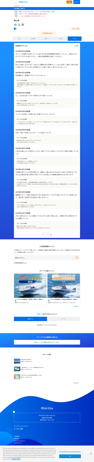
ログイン (76, 2)
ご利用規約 (16, 436)
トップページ (16, 5)
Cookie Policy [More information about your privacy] (16, 459)
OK (70, 456)
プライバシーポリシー (19, 440)
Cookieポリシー (18, 442)
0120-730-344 (47, 418)
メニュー (16, 3)
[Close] (91, 454)
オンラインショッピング (21, 426)
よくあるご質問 (18, 429)
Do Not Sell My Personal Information (70, 451)
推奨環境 (16, 438)
